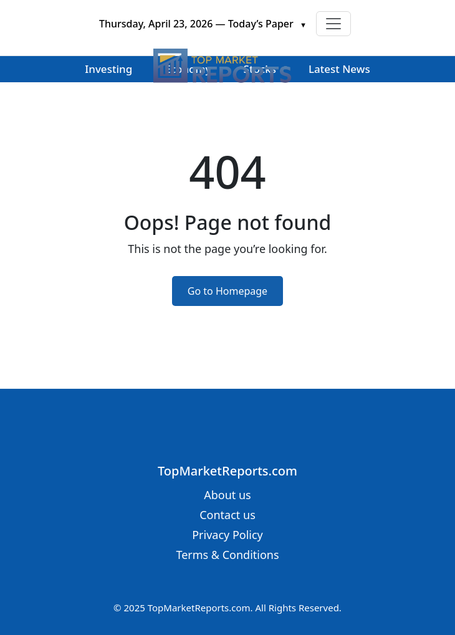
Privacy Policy (227, 534)
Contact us (227, 514)
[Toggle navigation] (333, 23)
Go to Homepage (227, 291)
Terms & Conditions (227, 554)
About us (227, 494)
